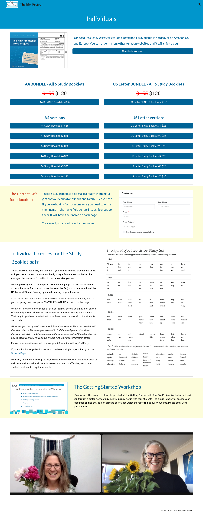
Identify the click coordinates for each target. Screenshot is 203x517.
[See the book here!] (133, 51)
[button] (199, 4)
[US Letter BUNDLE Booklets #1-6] (148, 102)
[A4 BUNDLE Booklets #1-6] (54, 102)
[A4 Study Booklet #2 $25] (54, 136)
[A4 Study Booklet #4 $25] (54, 156)
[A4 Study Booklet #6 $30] (54, 176)
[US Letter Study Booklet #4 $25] (148, 156)
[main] (101, 19)
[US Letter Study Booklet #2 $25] (148, 136)
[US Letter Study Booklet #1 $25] (148, 126)
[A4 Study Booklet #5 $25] (54, 166)
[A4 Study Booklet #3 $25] (54, 146)
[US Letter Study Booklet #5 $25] (148, 166)
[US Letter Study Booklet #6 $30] (148, 176)
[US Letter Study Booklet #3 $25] (148, 146)
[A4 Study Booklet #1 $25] (54, 126)
